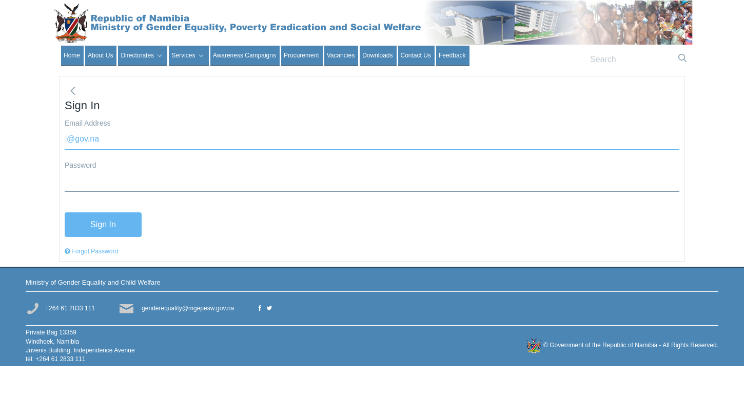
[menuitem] (72, 56)
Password (80, 165)
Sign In (678, 14)
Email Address (87, 123)
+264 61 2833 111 (70, 308)
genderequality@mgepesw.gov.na (188, 308)
